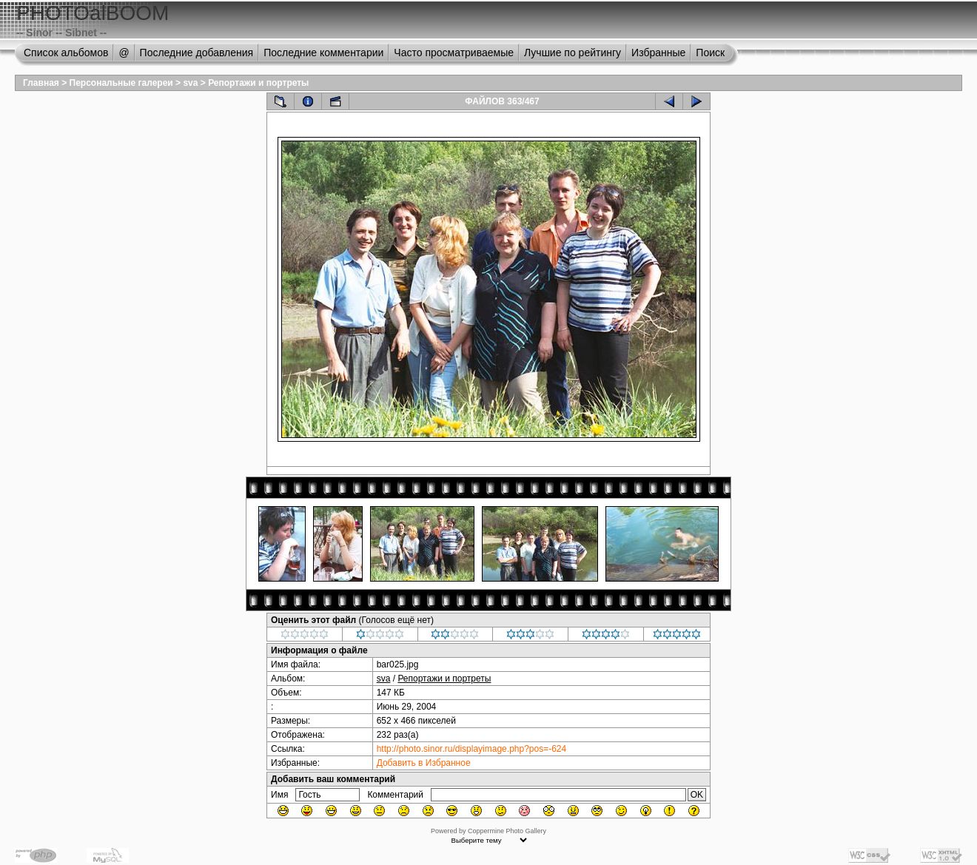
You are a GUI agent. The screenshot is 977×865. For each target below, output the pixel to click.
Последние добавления (197, 52)
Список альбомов (66, 52)
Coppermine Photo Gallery (507, 831)
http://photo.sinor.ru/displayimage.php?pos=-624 (472, 749)
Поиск (710, 52)
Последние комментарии (323, 52)
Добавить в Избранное (424, 763)
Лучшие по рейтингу (572, 52)
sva (190, 83)
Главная (41, 83)
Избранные (658, 52)
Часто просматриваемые (454, 52)
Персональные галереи (121, 83)
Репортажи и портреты (258, 83)
